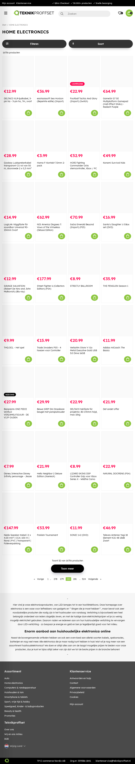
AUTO (6, 678)
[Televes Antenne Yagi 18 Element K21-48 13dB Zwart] (117, 508)
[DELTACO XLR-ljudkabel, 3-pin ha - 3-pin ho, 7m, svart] (18, 71)
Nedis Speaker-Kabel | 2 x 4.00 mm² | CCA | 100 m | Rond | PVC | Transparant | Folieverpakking (17, 539)
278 (55, 579)
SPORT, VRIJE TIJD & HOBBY (17, 701)
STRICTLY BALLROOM (81, 286)
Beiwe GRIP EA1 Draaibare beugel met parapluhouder (51, 410)
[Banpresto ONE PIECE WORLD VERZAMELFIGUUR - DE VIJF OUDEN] (18, 382)
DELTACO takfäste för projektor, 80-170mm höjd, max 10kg (83, 412)
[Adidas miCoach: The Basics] (117, 320)
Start (4, 25)
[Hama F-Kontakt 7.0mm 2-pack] (51, 136)
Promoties (9, 715)
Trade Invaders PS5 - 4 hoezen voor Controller (49, 349)
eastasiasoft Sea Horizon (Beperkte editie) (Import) (50, 100)
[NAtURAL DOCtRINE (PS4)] (117, 446)
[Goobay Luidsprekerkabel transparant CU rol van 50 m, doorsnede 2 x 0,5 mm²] (18, 136)
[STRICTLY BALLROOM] (84, 259)
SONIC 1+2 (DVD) (79, 535)
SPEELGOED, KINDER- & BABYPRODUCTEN (24, 706)
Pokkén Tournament (47, 535)
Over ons (9, 729)
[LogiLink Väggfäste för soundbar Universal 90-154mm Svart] (18, 197)
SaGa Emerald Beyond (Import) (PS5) (82, 226)
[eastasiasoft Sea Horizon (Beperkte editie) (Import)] (51, 71)
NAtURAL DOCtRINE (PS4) (116, 473)
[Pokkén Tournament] (51, 508)
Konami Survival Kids (114, 162)
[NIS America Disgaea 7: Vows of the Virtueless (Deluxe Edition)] (51, 197)
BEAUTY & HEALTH (12, 711)
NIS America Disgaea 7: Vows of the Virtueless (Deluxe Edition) (49, 227)
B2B (6, 738)
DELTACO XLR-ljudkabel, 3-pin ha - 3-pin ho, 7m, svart (18, 100)
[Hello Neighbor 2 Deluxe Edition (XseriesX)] (51, 446)
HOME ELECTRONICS (18, 25)
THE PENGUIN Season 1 (115, 286)
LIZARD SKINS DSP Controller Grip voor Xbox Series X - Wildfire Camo (83, 476)
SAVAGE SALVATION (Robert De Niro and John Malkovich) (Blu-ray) (17, 289)
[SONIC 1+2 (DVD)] (84, 508)
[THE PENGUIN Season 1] (117, 259)
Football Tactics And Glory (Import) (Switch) (83, 100)
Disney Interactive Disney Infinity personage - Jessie (18, 475)
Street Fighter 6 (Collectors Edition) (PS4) (50, 287)
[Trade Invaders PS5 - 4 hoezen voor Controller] (51, 320)
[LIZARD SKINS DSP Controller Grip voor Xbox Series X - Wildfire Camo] (84, 446)
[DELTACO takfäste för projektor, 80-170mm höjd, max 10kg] (84, 382)
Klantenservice (23, 3)
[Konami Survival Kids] (117, 136)
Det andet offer (111, 409)
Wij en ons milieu (13, 734)
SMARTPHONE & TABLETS (16, 697)
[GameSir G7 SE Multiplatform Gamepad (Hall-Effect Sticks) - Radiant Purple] (117, 71)
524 (84, 579)
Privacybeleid (77, 692)
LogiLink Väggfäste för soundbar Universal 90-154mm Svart (16, 227)
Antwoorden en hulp (80, 678)
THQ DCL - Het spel (14, 347)
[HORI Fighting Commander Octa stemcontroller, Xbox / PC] (84, 136)
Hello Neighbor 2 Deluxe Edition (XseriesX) (49, 475)
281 (75, 579)
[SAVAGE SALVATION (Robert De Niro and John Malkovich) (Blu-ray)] (18, 259)
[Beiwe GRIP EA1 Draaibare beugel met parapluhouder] (51, 382)
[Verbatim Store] (84, 320)
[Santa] (117, 197)
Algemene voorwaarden (83, 687)
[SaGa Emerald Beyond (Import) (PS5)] (84, 197)
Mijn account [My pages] (76, 704)
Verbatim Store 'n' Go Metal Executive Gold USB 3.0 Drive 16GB (83, 350)
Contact (74, 683)
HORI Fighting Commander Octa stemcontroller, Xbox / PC (83, 165)
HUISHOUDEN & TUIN (14, 692)
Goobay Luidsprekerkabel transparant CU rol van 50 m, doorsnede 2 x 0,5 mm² (18, 165)
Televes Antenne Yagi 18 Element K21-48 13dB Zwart (115, 538)
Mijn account (8, 3)
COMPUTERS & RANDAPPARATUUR (20, 687)
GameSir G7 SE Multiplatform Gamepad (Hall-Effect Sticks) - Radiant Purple (115, 102)
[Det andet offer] (117, 382)
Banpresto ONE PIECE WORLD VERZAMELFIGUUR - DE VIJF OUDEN (16, 413)
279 (62, 579)
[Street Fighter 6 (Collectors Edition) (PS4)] (51, 259)
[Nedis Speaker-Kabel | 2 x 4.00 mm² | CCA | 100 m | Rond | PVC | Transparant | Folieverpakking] (18, 508)
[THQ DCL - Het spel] (18, 320)
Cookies (74, 697)
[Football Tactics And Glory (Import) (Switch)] (84, 71)
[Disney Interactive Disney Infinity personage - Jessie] (18, 446)
